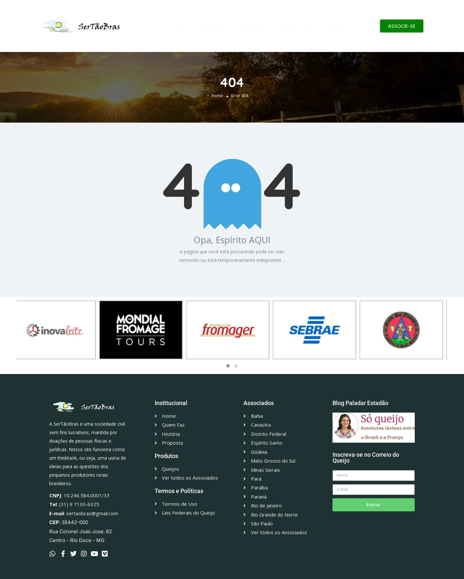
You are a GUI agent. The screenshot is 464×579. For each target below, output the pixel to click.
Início (179, 26)
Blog (310, 26)
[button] (228, 366)
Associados (255, 26)
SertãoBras (212, 26)
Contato (336, 26)
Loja (288, 26)
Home (217, 95)
